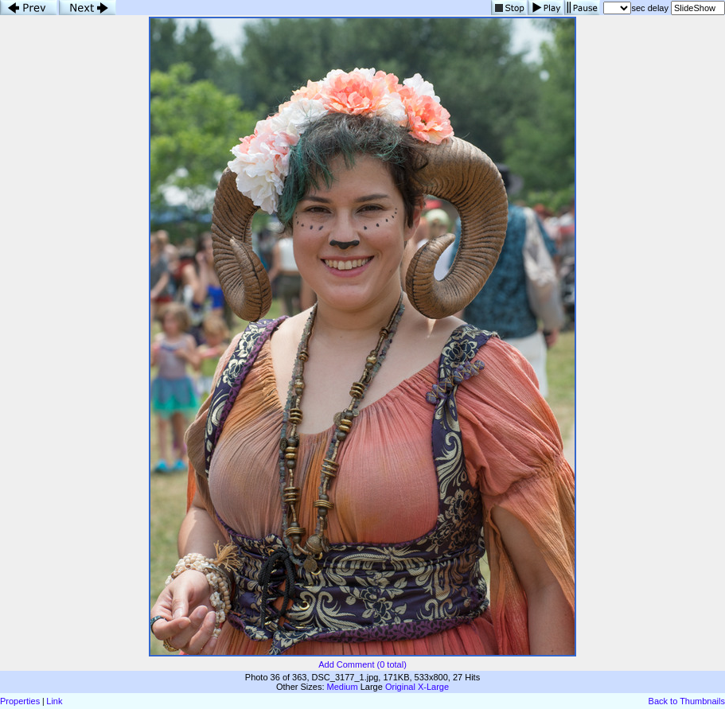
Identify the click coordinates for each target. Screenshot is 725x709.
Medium (342, 686)
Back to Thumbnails (687, 701)
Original (400, 686)
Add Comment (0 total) (362, 664)
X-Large (433, 686)
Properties (20, 701)
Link (54, 701)
